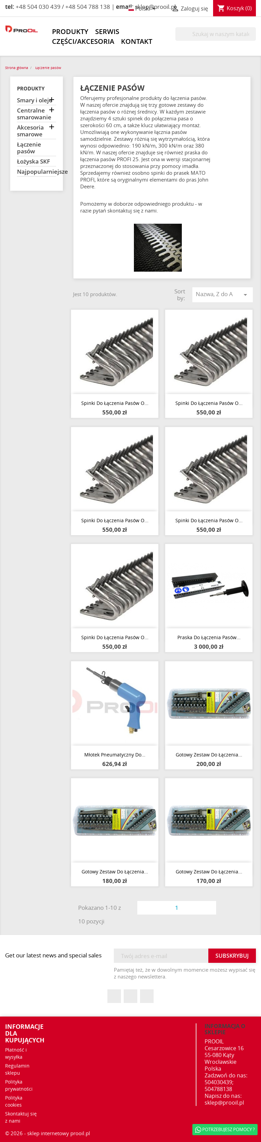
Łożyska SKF (33, 161)
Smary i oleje (34, 100)
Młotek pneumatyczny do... (114, 754)
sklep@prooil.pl (224, 1102)
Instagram (147, 996)
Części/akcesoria (83, 41)
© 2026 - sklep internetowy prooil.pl (47, 1133)
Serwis (107, 31)
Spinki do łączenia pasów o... (115, 403)
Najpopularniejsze (36, 171)
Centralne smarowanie (34, 114)
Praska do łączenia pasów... (209, 637)
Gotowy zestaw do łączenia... (209, 754)
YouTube (130, 996)
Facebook (114, 996)
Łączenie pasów (29, 148)
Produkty (70, 31)
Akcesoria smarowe (30, 131)
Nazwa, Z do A (222, 294)
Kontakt (136, 41)
